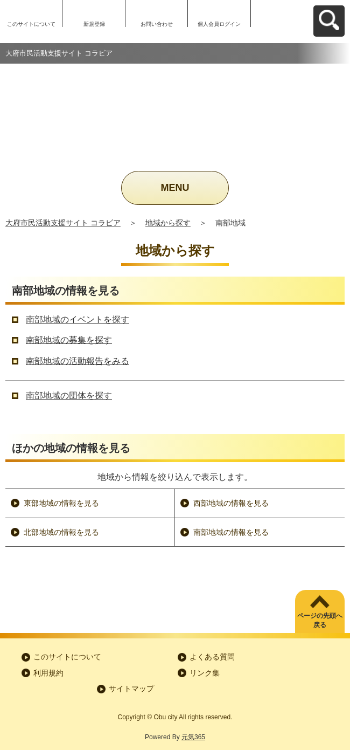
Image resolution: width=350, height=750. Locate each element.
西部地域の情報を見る (231, 503)
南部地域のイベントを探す (77, 319)
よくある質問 (212, 656)
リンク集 (205, 673)
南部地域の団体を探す (69, 395)
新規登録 (94, 24)
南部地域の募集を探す (69, 340)
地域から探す (168, 222)
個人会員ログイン (219, 24)
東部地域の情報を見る (61, 503)
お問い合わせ (157, 24)
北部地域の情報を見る (61, 532)
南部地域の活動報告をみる (77, 361)
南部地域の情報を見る (231, 532)
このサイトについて (31, 24)
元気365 (193, 737)
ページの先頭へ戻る (319, 620)
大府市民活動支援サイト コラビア (63, 222)
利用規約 (48, 673)
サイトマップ (131, 688)
